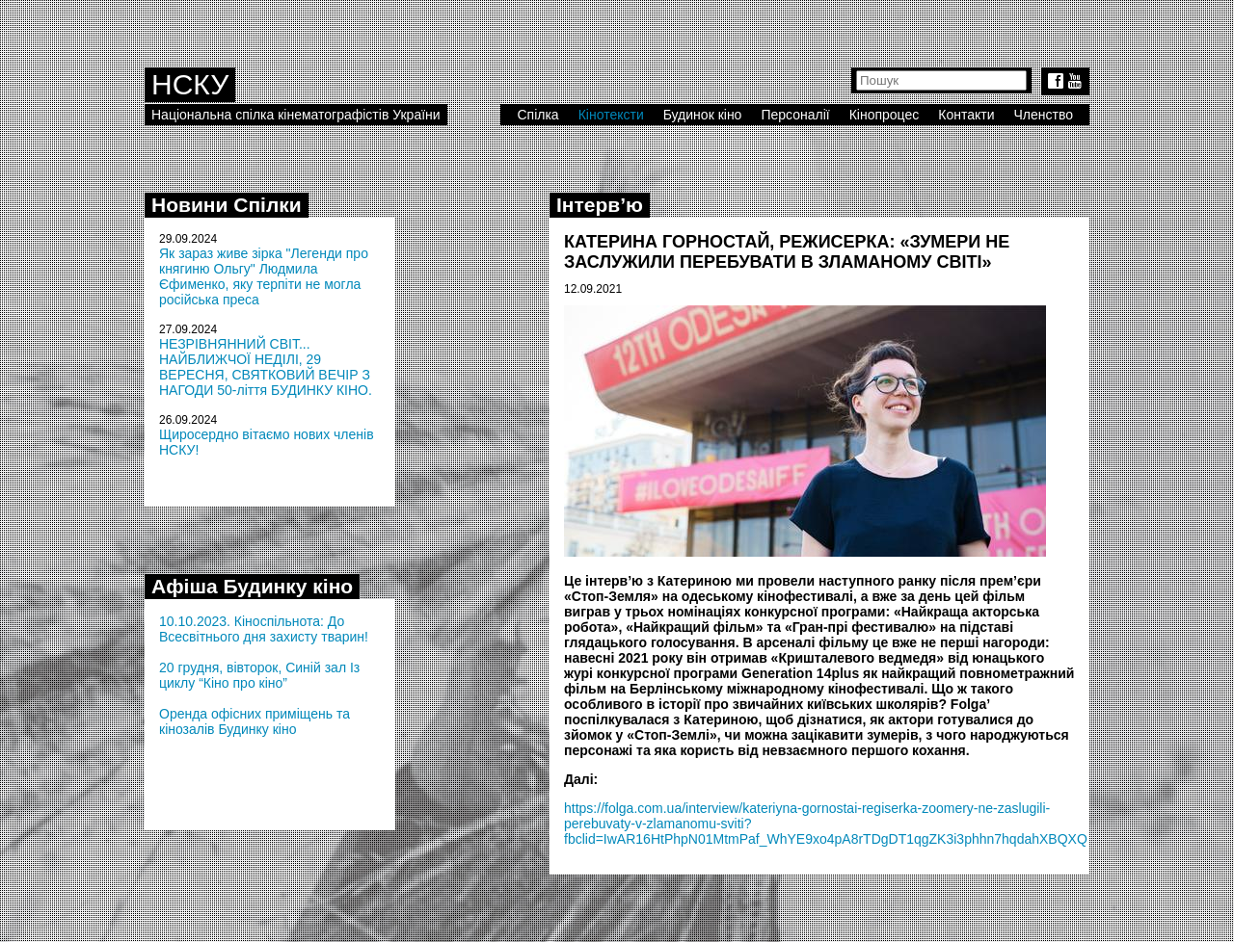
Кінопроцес (884, 114)
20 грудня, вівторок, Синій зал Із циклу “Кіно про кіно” (259, 675)
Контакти (966, 114)
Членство (1044, 114)
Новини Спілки (226, 205)
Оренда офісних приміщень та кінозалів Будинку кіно (254, 721)
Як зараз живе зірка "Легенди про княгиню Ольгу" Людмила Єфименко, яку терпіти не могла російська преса (263, 276)
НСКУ (189, 84)
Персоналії (795, 114)
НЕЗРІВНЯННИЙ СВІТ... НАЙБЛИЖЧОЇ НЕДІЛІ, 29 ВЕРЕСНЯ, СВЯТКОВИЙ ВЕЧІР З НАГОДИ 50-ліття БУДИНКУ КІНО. (265, 367)
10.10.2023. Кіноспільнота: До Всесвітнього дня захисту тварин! (263, 629)
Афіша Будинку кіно (252, 586)
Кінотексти (611, 114)
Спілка (537, 114)
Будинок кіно (702, 114)
